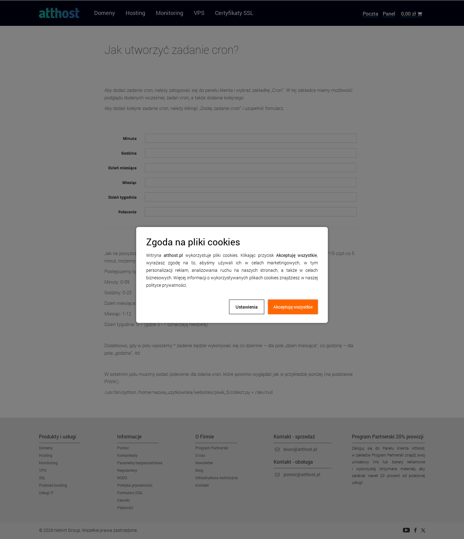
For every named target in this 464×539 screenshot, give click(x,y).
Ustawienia (247, 307)
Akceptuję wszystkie (293, 307)
